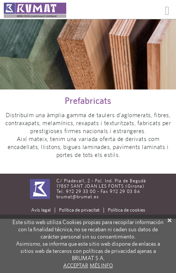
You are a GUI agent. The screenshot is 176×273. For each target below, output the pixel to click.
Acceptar (75, 265)
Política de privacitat (79, 210)
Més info (101, 265)
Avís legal (41, 210)
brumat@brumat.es (77, 196)
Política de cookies (126, 210)
